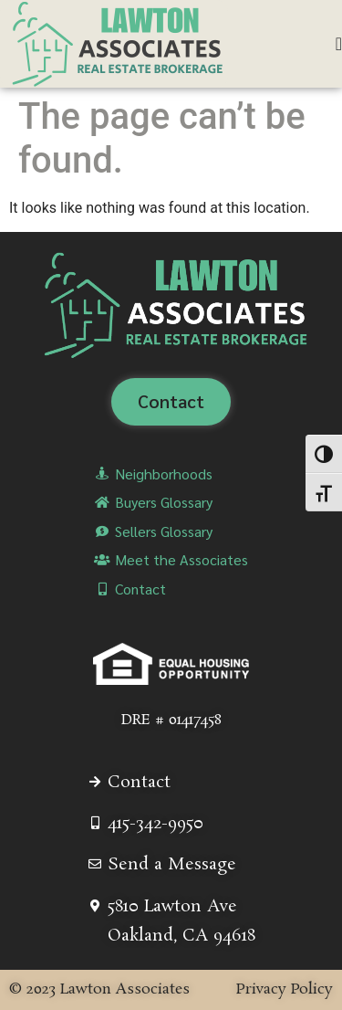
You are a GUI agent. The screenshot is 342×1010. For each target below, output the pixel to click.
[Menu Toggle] (339, 44)
